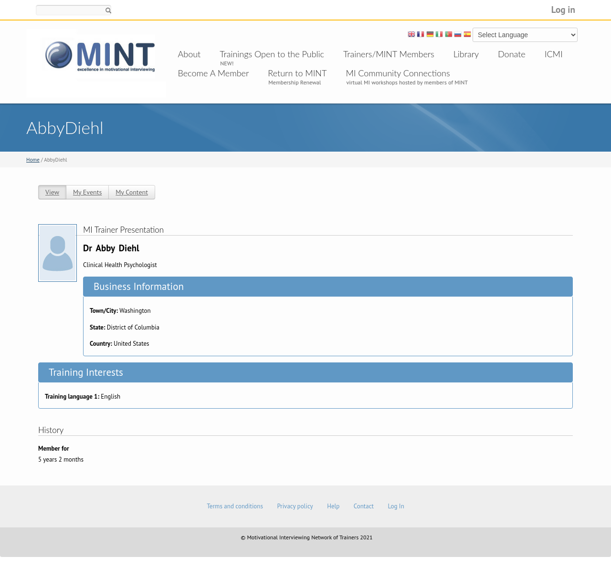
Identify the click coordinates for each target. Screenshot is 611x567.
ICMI (554, 54)
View (52, 192)
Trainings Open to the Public (272, 54)
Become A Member (213, 73)
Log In (396, 506)
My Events (87, 192)
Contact (364, 506)
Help (333, 506)
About (189, 54)
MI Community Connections (398, 73)
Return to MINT (297, 73)
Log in (563, 9)
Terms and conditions (235, 506)
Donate (512, 54)
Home (33, 159)
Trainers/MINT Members (388, 54)
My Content (132, 192)
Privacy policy (295, 506)
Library (466, 54)
